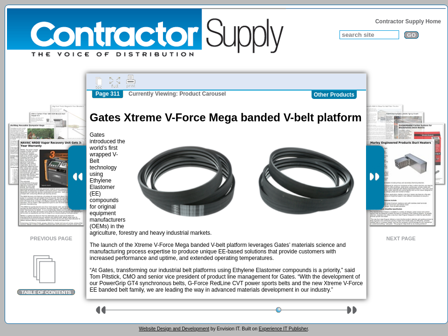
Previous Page (51, 238)
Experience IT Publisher (282, 328)
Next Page (401, 238)
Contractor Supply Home (408, 21)
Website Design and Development (174, 328)
